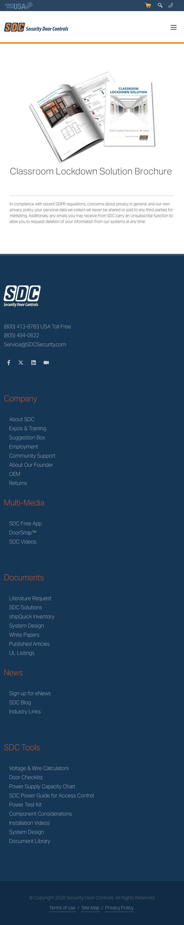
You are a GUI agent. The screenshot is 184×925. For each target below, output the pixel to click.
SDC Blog (20, 702)
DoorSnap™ (22, 532)
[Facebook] (9, 362)
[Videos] (46, 362)
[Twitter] (21, 362)
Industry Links (25, 711)
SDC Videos (22, 541)
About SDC (22, 419)
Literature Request (30, 598)
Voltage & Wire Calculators (39, 768)
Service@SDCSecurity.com (35, 344)
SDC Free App (25, 523)
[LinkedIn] (34, 362)
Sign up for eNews (30, 693)
